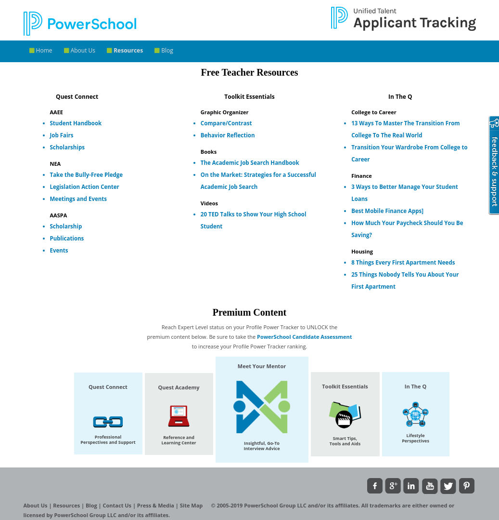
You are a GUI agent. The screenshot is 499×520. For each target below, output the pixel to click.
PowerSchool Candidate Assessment (304, 336)
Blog (163, 50)
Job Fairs (62, 135)
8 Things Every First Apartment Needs (403, 262)
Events (59, 250)
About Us (80, 50)
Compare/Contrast (226, 123)
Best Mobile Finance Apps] (387, 210)
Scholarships (67, 147)
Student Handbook (76, 123)
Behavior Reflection (228, 135)
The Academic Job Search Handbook (250, 162)
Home (40, 50)
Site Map (192, 505)
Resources (125, 50)
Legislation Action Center (84, 186)
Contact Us (118, 505)
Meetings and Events (78, 198)
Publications (67, 238)
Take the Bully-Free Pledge (86, 174)
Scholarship (66, 226)
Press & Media (156, 505)
